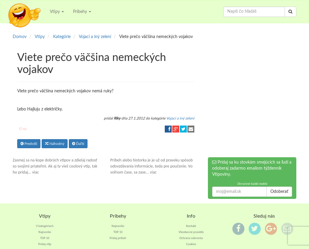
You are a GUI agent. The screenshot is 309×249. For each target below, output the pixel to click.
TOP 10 (44, 238)
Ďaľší (78, 143)
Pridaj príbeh (118, 238)
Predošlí (29, 143)
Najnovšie (44, 232)
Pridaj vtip (44, 244)
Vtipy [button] (57, 12)
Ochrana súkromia (191, 238)
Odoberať (279, 192)
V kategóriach (44, 226)
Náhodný (54, 143)
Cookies (191, 244)
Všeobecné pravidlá (191, 232)
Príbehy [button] (82, 12)
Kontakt (191, 226)
